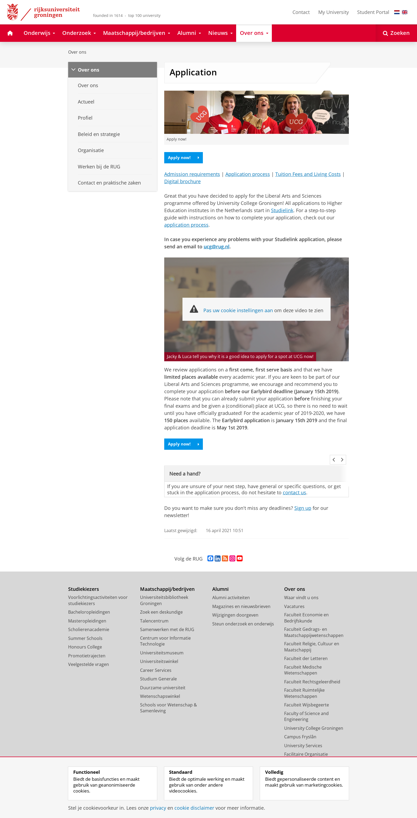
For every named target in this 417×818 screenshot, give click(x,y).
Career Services (155, 664)
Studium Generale (158, 673)
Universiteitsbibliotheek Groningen (164, 594)
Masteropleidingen (87, 614)
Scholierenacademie (88, 623)
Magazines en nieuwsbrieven (241, 600)
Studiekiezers (83, 583)
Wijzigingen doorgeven (235, 609)
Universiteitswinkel (159, 655)
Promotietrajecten (86, 649)
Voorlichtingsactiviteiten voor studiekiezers (98, 594)
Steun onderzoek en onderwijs (243, 617)
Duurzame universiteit (162, 681)
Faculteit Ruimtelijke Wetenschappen (304, 687)
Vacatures (294, 600)
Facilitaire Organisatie (306, 748)
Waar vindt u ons (301, 591)
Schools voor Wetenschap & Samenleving (168, 701)
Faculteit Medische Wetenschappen (303, 664)
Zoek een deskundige (161, 606)
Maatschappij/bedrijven (167, 583)
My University (333, 12)
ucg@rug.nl (216, 247)
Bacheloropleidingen (89, 606)
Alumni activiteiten (231, 591)
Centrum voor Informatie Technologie (165, 635)
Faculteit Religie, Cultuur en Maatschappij (311, 641)
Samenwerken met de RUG (167, 623)
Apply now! (184, 158)
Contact (301, 12)
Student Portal (373, 12)
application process (186, 225)
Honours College (85, 641)
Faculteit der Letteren (306, 652)
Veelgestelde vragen (88, 658)
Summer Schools (85, 632)
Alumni (220, 583)
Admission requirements (192, 174)
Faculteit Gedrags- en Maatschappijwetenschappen (313, 626)
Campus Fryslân (300, 731)
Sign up (302, 502)
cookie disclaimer (194, 808)
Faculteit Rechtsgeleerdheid (312, 675)
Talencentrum (154, 614)
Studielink (282, 211)
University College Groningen (313, 722)
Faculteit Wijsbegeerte (306, 699)
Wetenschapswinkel (160, 690)
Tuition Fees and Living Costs (308, 174)
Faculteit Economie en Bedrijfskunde (306, 612)
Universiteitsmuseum (162, 646)
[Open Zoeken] (396, 33)
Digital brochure (182, 182)
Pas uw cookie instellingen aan (238, 311)
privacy (158, 808)
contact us (294, 486)
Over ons (77, 52)
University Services (303, 739)
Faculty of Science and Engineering (306, 710)
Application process (247, 174)
